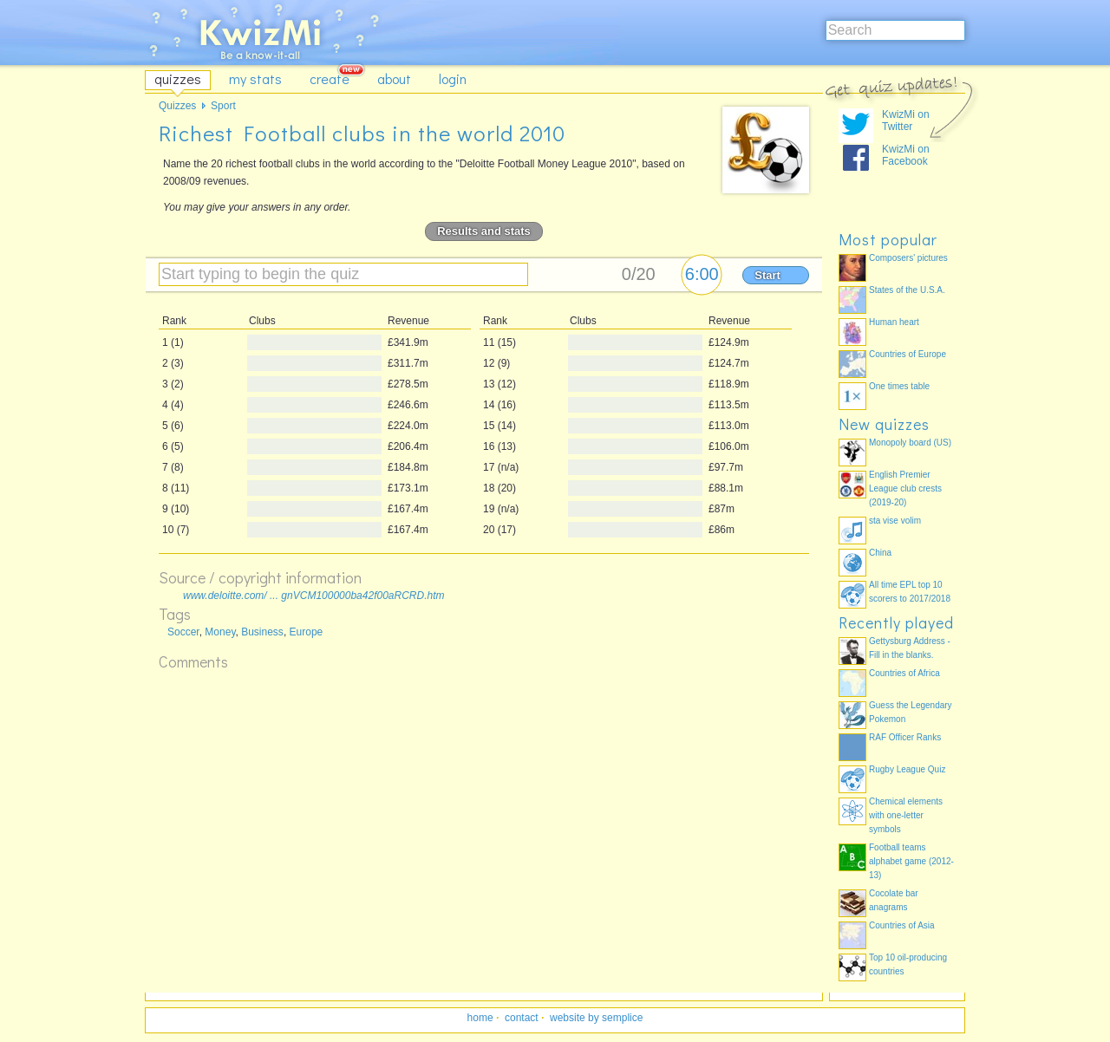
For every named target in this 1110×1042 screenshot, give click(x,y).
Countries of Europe (907, 354)
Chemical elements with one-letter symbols (906, 815)
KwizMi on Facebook (906, 155)
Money (220, 632)
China (880, 552)
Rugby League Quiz (907, 769)
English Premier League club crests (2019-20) (905, 488)
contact (522, 1018)
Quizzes (177, 106)
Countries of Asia (902, 925)
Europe (306, 632)
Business (262, 632)
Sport (223, 106)
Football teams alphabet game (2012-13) (911, 861)
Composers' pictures (908, 258)
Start (767, 275)
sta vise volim (895, 520)
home (480, 1018)
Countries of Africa (904, 673)
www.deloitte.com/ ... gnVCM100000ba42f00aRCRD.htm (313, 595)
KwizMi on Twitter (906, 120)
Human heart (894, 322)
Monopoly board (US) (910, 442)
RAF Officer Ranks (905, 737)
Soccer (183, 632)
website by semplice (596, 1018)
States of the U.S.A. (907, 290)
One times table (899, 386)
